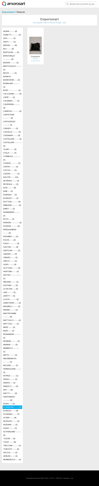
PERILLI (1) (10, 379)
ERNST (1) (9, 209)
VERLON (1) (10, 456)
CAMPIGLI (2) (12, 111)
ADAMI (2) (10, 31)
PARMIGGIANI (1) (12, 370)
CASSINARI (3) (11, 135)
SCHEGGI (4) (10, 410)
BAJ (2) (8, 49)
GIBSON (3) (10, 254)
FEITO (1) (8, 219)
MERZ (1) (9, 327)
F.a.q (71, 478)
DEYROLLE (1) (10, 184)
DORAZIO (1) (10, 198)
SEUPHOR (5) (11, 421)
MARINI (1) (10, 310)
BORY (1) (12, 90)
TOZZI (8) (9, 442)
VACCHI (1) (10, 452)
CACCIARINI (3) (12, 94)
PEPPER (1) (10, 376)
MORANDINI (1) (11, 336)
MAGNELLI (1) (11, 306)
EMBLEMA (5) (12, 205)
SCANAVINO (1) (12, 407)
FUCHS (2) (9, 240)
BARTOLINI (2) (11, 52)
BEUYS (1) (10, 73)
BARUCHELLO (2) (9, 57)
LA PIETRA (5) (10, 289)
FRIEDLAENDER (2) (9, 231)
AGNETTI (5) (12, 35)
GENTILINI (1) (11, 250)
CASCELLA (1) (12, 132)
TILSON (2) (9, 438)
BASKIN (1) (11, 62)
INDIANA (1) (10, 282)
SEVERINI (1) (10, 424)
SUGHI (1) (10, 428)
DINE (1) (8, 191)
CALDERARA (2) (11, 106)
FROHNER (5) (10, 236)
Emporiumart (8, 12)
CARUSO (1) (10, 128)
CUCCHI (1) (10, 170)
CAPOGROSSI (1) (9, 123)
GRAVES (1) (10, 257)
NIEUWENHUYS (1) (9, 360)
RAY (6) (8, 390)
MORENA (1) (11, 341)
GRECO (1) (10, 261)
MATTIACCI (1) (12, 320)
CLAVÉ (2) (9, 149)
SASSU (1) (9, 403)
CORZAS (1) (11, 163)
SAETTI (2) (10, 393)
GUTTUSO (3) (11, 268)
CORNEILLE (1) (12, 158)
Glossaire (66, 478)
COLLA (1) (9, 153)
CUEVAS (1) (11, 174)
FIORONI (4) (11, 226)
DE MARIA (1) (11, 181)
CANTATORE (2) (8, 116)
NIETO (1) (10, 355)
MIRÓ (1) (8, 331)
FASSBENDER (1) (11, 214)
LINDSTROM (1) (12, 303)
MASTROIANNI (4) (9, 315)
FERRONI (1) (12, 222)
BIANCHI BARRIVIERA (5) (11, 78)
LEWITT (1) (9, 296)
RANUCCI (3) (10, 386)
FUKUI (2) (11, 243)
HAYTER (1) (12, 277)
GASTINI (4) (10, 247)
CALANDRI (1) (11, 101)
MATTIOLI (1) (11, 324)
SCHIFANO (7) (11, 414)
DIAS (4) (9, 188)
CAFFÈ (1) (9, 97)
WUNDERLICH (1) (12, 459)
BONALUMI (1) (11, 85)
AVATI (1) (9, 42)
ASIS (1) (9, 38)
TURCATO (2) (11, 449)
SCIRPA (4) (9, 417)
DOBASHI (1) (10, 195)
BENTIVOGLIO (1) (12, 68)
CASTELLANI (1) (12, 139)
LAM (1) (9, 292)
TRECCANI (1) (12, 445)
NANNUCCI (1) (11, 350)
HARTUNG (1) (11, 271)
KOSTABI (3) (10, 285)
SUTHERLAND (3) (12, 433)
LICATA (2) (11, 299)
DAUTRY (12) (10, 177)
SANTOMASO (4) (9, 398)
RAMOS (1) (9, 383)
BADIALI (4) (10, 45)
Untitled (35, 59)
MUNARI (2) (10, 344)
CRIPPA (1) (10, 167)
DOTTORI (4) (11, 202)
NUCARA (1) (10, 365)
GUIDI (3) (9, 264)
